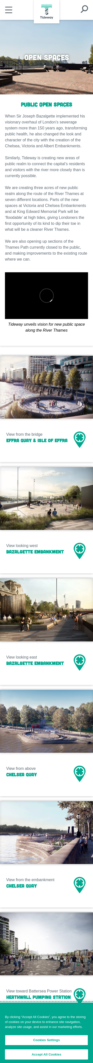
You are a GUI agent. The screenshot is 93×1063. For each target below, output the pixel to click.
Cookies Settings (46, 1043)
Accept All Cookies (47, 1057)
